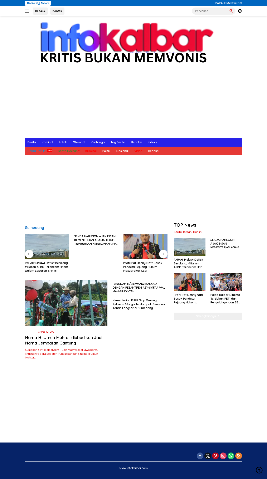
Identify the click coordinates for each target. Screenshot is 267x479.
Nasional (122, 151)
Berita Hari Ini (37, 151)
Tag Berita (118, 142)
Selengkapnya (208, 316)
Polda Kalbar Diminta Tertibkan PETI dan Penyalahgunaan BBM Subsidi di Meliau (225, 298)
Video (138, 151)
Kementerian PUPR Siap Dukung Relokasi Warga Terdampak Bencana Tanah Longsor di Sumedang (139, 304)
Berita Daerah (68, 151)
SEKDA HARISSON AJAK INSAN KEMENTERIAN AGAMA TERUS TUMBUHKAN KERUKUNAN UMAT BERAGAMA (96, 240)
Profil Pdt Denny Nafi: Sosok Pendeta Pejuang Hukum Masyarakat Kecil (142, 266)
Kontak (57, 11)
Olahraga (98, 142)
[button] (231, 11)
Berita (32, 142)
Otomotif (79, 142)
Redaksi (40, 11)
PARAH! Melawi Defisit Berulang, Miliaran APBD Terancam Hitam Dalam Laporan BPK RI (46, 266)
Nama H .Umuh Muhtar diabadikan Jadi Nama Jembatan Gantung (63, 340)
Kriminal (47, 142)
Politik (63, 142)
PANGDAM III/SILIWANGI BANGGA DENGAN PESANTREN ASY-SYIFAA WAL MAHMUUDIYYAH (139, 287)
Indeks (152, 142)
